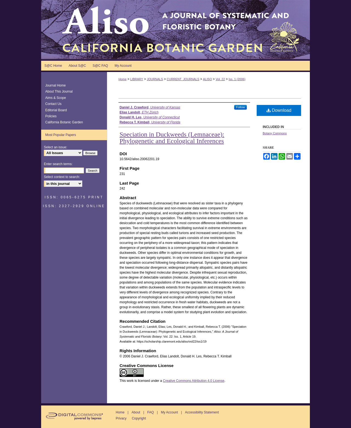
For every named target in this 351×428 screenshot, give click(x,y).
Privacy (121, 418)
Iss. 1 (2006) (237, 79)
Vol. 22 (220, 79)
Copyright (139, 418)
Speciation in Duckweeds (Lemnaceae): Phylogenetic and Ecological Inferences (172, 137)
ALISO (207, 79)
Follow (240, 107)
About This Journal (59, 91)
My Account (169, 412)
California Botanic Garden (64, 122)
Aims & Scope (55, 98)
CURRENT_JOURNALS (183, 79)
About (136, 412)
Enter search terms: (58, 164)
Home (122, 79)
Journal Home (55, 85)
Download (279, 110)
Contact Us (53, 104)
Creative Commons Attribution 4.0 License (193, 381)
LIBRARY (136, 79)
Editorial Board (56, 110)
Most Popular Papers (60, 135)
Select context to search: (62, 177)
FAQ (150, 412)
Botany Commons (275, 133)
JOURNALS (155, 79)
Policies (50, 116)
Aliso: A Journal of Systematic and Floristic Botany (175, 29)
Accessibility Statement (202, 412)
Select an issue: (55, 147)
